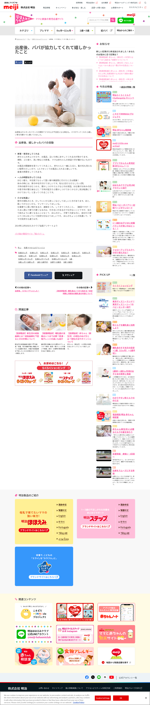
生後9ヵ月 (54, 256)
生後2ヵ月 (55, 253)
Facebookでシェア (38, 275)
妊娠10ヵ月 (22, 253)
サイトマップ (57, 688)
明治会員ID (92, 3)
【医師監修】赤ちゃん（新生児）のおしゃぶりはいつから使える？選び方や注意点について (115, 65)
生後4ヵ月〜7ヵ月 (42, 259)
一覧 (132, 274)
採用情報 (79, 3)
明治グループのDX (133, 688)
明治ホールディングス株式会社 (128, 3)
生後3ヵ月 (65, 253)
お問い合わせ (44, 688)
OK (121, 698)
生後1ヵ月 (44, 253)
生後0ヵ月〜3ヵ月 (25, 259)
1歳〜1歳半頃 (42, 262)
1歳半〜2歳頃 (55, 262)
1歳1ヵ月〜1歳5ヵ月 (26, 262)
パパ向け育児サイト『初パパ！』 (30, 233)
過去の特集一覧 (127, 86)
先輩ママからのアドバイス (34, 248)
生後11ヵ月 (76, 256)
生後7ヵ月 (33, 256)
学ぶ (19, 248)
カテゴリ (26, 30)
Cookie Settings (103, 698)
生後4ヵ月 (76, 253)
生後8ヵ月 (43, 256)
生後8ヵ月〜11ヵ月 (59, 259)
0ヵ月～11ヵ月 (65, 30)
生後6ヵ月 (22, 256)
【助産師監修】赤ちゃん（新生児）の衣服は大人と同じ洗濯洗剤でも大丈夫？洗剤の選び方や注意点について (115, 73)
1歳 (70, 259)
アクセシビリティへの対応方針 (98, 688)
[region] (75, 698)
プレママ (46, 30)
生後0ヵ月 (34, 253)
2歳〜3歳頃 (67, 262)
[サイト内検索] (144, 2)
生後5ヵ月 (86, 253)
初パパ (106, 30)
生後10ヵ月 (64, 256)
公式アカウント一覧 (128, 678)
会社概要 (106, 3)
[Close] (146, 698)
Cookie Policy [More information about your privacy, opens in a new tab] (78, 702)
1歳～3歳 (86, 30)
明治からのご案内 (125, 30)
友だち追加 (127, 20)
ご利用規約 (117, 688)
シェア (18, 62)
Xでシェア (69, 275)
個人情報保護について (74, 688)
